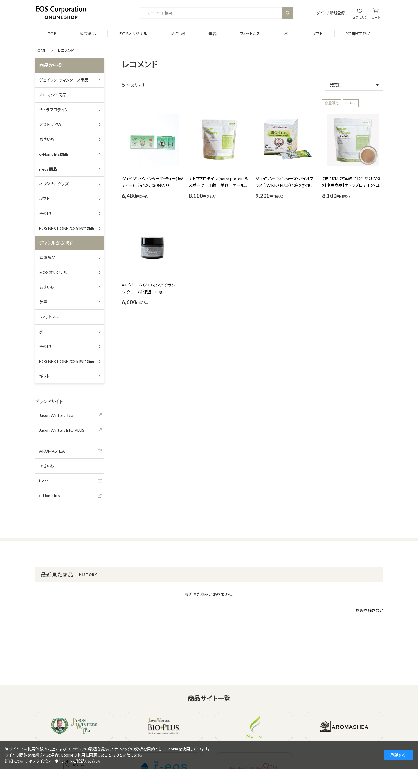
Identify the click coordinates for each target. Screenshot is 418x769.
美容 (212, 33)
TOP (52, 33)
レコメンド (66, 50)
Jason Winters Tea (56, 415)
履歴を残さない (369, 610)
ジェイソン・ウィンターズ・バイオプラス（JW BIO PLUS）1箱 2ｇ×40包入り (285, 185)
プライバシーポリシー (50, 761)
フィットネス (250, 33)
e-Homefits (49, 495)
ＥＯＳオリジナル (133, 33)
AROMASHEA (52, 451)
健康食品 (88, 33)
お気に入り (360, 17)
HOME (40, 50)
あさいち (177, 33)
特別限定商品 (358, 33)
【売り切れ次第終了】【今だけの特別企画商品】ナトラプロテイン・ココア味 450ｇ (352, 185)
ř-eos (44, 480)
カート (376, 17)
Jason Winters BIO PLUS (61, 430)
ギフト (317, 33)
